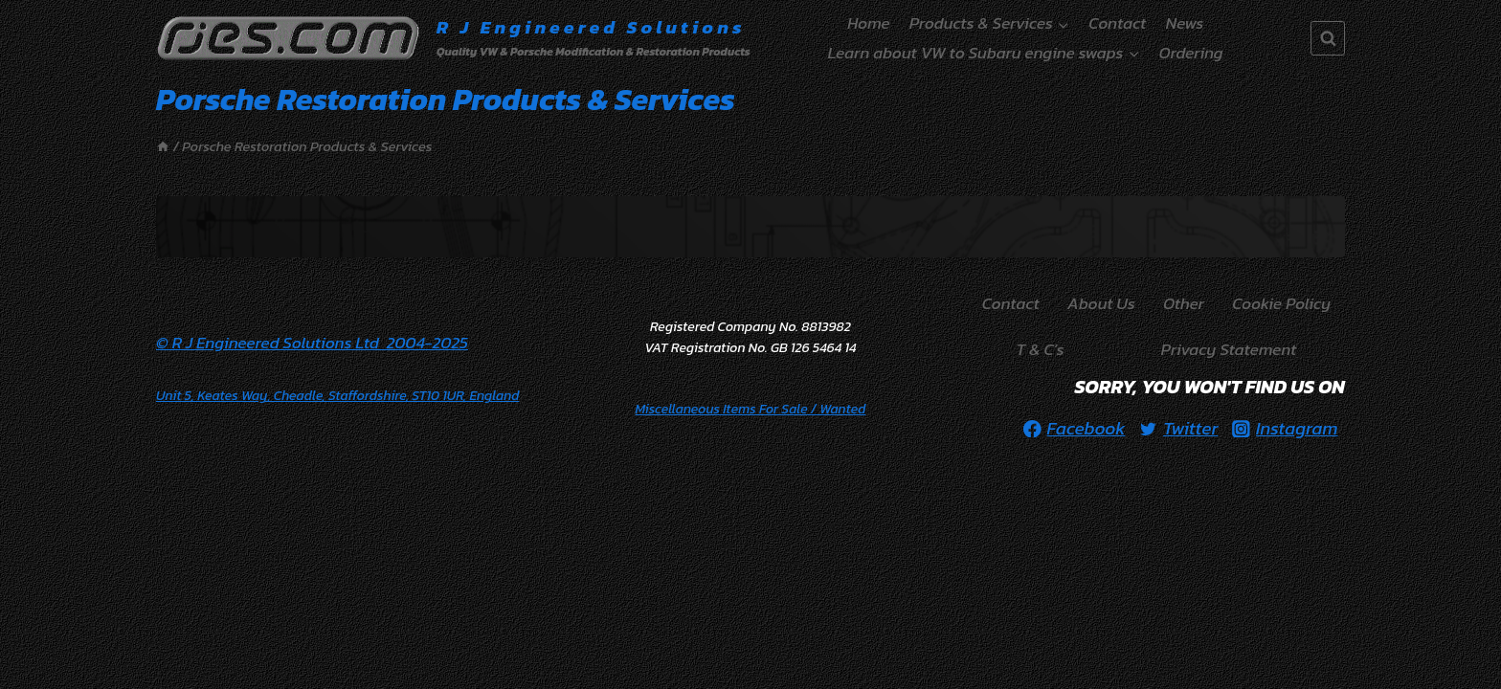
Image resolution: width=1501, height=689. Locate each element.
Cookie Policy (1281, 303)
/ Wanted (751, 409)
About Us (1101, 303)
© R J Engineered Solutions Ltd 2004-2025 (312, 342)
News (1185, 23)
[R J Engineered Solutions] (453, 38)
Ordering (1191, 52)
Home (868, 23)
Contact (1117, 23)
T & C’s (1040, 349)
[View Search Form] (1328, 38)
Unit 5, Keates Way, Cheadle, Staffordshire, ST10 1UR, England (337, 396)
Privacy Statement (1229, 349)
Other (1183, 303)
